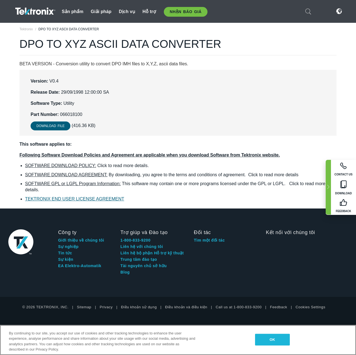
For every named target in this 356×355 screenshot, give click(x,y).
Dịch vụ (127, 11)
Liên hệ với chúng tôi (141, 246)
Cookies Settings (310, 307)
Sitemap (84, 307)
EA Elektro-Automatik (79, 266)
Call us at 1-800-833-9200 (238, 307)
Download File (50, 126)
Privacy (106, 307)
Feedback (278, 307)
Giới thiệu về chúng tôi (81, 240)
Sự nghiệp (68, 246)
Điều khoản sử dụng (139, 307)
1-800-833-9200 (135, 240)
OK (272, 339)
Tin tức (65, 253)
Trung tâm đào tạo (138, 259)
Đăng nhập (322, 11)
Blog (125, 272)
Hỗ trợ (149, 11)
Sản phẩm (72, 11)
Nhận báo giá (185, 11)
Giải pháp (101, 11)
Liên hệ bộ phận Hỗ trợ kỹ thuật (152, 253)
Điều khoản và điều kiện (186, 307)
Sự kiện (65, 259)
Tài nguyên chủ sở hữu (143, 266)
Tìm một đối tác (209, 240)
